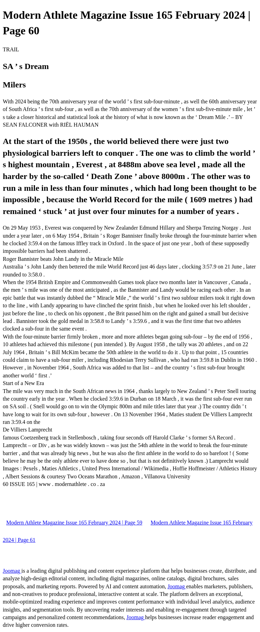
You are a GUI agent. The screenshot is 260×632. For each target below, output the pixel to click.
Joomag (12, 571)
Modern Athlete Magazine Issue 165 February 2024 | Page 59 (74, 523)
